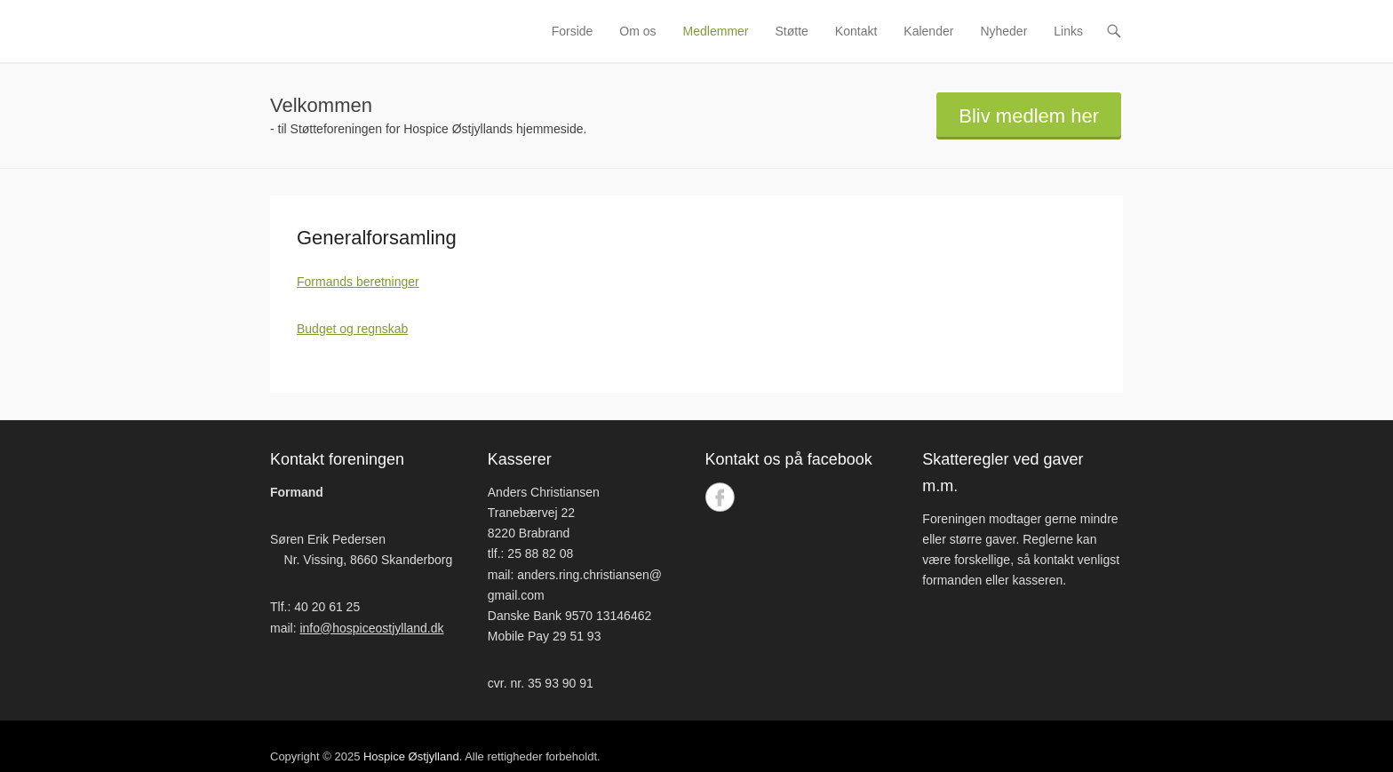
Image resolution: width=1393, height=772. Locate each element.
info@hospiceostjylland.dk (371, 628)
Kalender (928, 31)
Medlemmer (716, 31)
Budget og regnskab (352, 329)
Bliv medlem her (1029, 116)
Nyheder (1003, 31)
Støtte (792, 31)
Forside (572, 31)
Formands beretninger (358, 282)
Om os (637, 31)
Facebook (720, 497)
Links (1068, 31)
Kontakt (856, 31)
